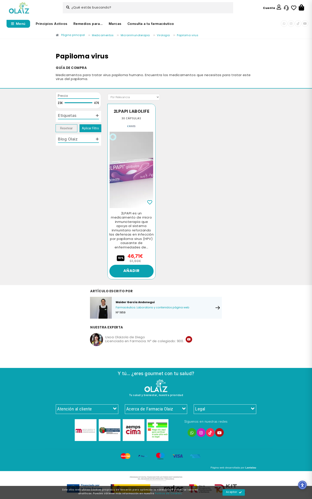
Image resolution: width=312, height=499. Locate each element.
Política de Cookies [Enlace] (168, 494)
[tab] (78, 116)
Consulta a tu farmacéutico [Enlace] (150, 24)
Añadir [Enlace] (131, 271)
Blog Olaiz (68, 139)
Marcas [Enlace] (115, 24)
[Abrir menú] (18, 24)
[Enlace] (19, 8)
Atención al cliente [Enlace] (87, 409)
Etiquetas (67, 115)
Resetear (66, 128)
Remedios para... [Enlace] (88, 24)
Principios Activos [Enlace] (52, 24)
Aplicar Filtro (90, 128)
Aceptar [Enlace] (234, 492)
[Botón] (301, 7)
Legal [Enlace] (225, 409)
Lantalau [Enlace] (250, 467)
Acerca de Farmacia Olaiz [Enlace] (156, 409)
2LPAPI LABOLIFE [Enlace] (131, 111)
